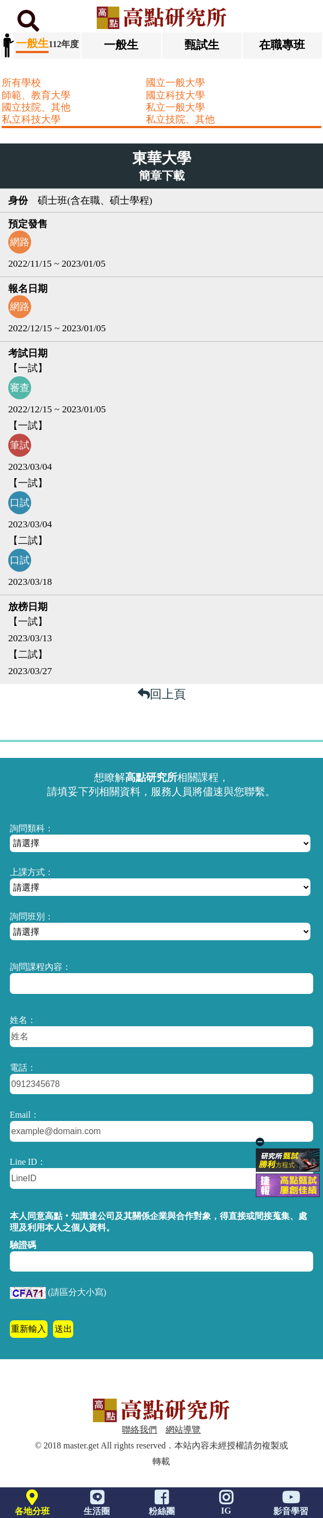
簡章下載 (162, 176)
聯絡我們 (139, 1429)
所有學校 (21, 82)
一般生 (121, 44)
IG (226, 1505)
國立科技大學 (175, 95)
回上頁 (162, 694)
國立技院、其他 (36, 107)
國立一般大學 (175, 82)
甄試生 (202, 44)
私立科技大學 (31, 119)
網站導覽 (183, 1429)
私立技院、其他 (180, 119)
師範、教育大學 (36, 95)
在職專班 (282, 44)
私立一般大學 (175, 107)
